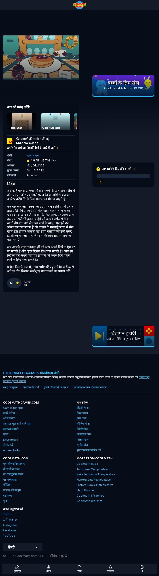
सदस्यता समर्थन (11, 429)
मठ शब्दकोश (10, 479)
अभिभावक (9, 418)
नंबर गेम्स (81, 418)
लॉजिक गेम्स (83, 424)
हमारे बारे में (9, 413)
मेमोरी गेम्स (82, 429)
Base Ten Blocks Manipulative (96, 474)
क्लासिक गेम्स (84, 434)
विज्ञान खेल (82, 439)
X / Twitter (10, 519)
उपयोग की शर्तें (31, 387)
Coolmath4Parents (89, 501)
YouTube (9, 535)
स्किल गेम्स (82, 413)
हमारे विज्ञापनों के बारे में (56, 387)
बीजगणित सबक (11, 469)
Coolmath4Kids (87, 464)
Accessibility (11, 450)
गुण (5, 501)
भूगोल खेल (82, 445)
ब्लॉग (5, 434)
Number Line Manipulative (94, 479)
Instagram (10, 525)
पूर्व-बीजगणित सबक (14, 464)
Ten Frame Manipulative (92, 469)
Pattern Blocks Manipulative (95, 485)
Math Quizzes (85, 490)
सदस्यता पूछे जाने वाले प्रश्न (16, 424)
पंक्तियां (7, 485)
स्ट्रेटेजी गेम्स (83, 408)
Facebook (9, 530)
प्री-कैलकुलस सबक (13, 474)
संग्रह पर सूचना (10, 387)
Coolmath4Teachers (90, 495)
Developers (10, 439)
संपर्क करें (8, 445)
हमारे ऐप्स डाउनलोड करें (89, 450)
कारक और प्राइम (12, 490)
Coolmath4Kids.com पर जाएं (123, 88)
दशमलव (7, 495)
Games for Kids (13, 408)
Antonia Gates (27, 143)
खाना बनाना (33, 155)
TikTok (7, 514)
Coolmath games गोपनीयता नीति (31, 373)
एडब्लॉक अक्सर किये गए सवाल (89, 387)
